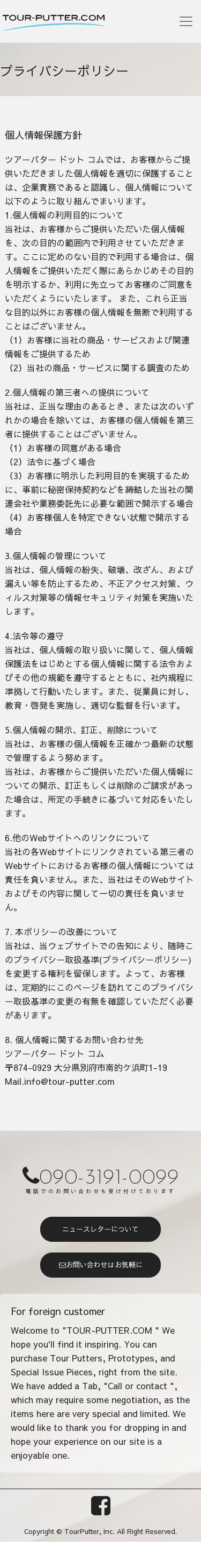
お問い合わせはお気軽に (101, 1265)
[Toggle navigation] (186, 21)
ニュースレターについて (100, 1229)
